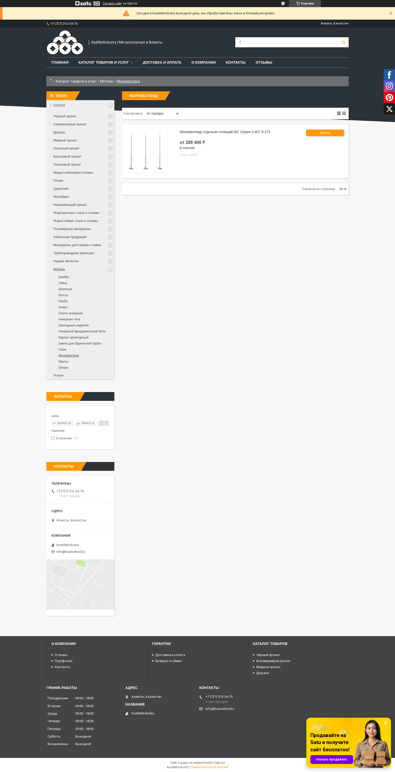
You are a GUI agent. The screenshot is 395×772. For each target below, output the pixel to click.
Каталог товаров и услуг (104, 62)
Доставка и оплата (162, 62)
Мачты (63, 361)
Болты (63, 295)
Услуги (58, 375)
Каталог (59, 105)
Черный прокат (64, 116)
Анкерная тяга (69, 319)
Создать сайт (112, 3)
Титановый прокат (67, 164)
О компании (203, 62)
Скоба (63, 301)
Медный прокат (65, 140)
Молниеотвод (68, 355)
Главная (60, 62)
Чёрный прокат (268, 655)
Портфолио (64, 661)
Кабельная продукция (69, 237)
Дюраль (59, 132)
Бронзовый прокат (67, 156)
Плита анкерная (70, 313)
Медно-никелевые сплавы (73, 172)
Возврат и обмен (168, 661)
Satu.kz (220, 762)
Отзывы (264, 62)
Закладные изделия (73, 325)
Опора (63, 367)
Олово (58, 180)
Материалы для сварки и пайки (77, 245)
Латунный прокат (66, 148)
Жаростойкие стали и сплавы (75, 221)
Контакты (235, 62)
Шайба (63, 277)
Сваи (62, 349)
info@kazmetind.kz (70, 552)
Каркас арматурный (73, 337)
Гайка (62, 283)
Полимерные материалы (72, 229)
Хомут (63, 307)
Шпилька (65, 289)
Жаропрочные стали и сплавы (76, 213)
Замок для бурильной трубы (80, 343)
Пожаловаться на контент (209, 767)
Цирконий (60, 188)
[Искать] (344, 42)
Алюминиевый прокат (69, 124)
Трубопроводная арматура (73, 253)
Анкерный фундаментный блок (82, 331)
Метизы (106, 81)
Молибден (61, 197)
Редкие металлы (66, 261)
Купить (325, 133)
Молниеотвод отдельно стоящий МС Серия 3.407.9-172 (225, 132)
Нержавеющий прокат (70, 205)
